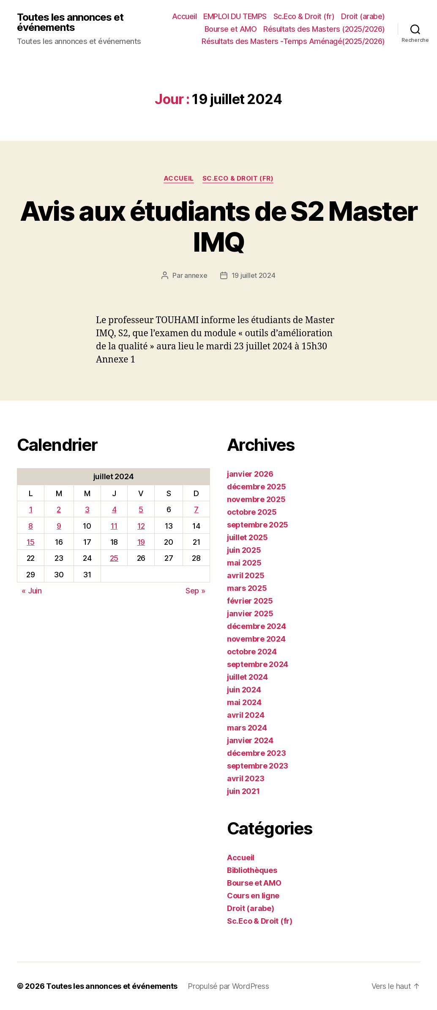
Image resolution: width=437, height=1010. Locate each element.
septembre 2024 (257, 664)
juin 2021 (243, 791)
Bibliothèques (252, 870)
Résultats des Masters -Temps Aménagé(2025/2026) (293, 41)
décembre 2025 (256, 486)
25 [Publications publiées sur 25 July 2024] (114, 558)
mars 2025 (247, 588)
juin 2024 (244, 689)
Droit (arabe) (363, 16)
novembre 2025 (256, 499)
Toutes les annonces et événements (70, 22)
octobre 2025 (252, 512)
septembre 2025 (257, 524)
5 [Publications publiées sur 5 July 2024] (141, 509)
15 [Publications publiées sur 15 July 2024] (30, 542)
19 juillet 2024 (254, 275)
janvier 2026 (250, 473)
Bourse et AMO (231, 29)
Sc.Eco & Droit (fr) (304, 16)
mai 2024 (244, 702)
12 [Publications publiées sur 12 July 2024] (141, 525)
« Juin (31, 590)
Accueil (184, 16)
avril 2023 (245, 778)
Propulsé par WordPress (228, 986)
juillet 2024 (247, 676)
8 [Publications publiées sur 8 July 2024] (30, 525)
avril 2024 (245, 715)
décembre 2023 (256, 753)
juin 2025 (244, 550)
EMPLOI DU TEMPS (235, 16)
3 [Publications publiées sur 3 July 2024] (87, 509)
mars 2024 (247, 727)
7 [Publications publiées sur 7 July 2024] (196, 509)
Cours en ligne (253, 895)
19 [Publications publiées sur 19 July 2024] (141, 542)
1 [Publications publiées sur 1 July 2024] (31, 509)
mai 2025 (244, 562)
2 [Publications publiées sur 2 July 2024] (59, 509)
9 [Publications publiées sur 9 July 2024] (59, 525)
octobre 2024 (252, 651)
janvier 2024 (250, 740)
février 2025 (250, 600)
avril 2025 (245, 575)
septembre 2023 (257, 765)
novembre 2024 (256, 638)
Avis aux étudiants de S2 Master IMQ (219, 226)
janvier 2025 (250, 613)
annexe (195, 275)
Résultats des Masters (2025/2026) (324, 29)
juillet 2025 (247, 537)
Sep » (195, 590)
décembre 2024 (256, 626)
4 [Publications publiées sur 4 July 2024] (114, 509)
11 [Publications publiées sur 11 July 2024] (114, 525)
